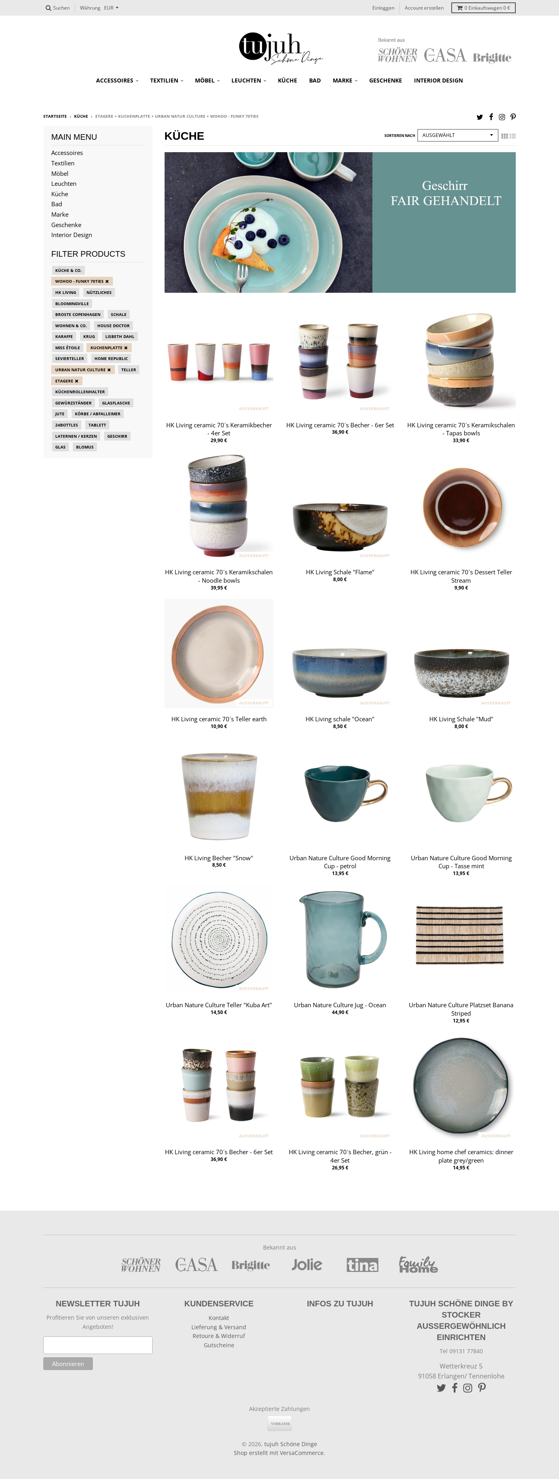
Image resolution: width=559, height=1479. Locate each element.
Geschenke (385, 80)
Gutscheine (219, 1345)
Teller (128, 369)
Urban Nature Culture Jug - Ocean (340, 1005)
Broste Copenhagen (78, 314)
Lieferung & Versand (218, 1327)
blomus (85, 447)
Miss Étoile (67, 347)
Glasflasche (116, 403)
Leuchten (246, 80)
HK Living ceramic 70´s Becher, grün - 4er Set (340, 1156)
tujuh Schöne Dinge (290, 1444)
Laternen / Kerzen (76, 436)
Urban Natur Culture (80, 369)
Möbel (205, 80)
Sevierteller (69, 358)
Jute (59, 414)
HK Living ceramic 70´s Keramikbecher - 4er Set (219, 429)
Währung (90, 7)
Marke (342, 80)
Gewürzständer (73, 403)
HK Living (65, 292)
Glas (60, 447)
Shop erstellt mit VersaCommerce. (279, 1453)
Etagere (64, 381)
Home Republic (111, 358)
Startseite (55, 116)
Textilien (164, 80)
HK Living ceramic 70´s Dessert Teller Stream (461, 576)
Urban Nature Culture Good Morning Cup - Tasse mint (461, 862)
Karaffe (64, 336)
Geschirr (117, 436)
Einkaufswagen (483, 7)
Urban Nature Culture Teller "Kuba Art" (219, 1005)
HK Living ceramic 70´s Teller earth (219, 719)
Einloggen (383, 7)
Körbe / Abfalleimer (98, 414)
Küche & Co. (68, 270)
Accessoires (114, 80)
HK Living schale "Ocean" (340, 719)
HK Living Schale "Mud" (461, 719)
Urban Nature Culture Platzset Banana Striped (461, 1009)
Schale (119, 314)
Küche (287, 80)
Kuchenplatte (106, 347)
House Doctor (113, 325)
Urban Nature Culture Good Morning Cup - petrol (340, 862)
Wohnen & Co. (71, 325)
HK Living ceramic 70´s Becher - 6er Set (340, 425)
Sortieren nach (399, 135)
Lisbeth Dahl (120, 336)
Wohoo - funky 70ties (79, 281)
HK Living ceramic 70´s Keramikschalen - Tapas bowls (461, 429)
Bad (315, 80)
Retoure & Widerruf (219, 1336)
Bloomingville (72, 303)
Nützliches (99, 292)
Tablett (97, 425)
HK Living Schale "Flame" (340, 572)
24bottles (66, 425)
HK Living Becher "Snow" (219, 858)
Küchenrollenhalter (80, 391)
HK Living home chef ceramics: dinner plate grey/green (461, 1156)
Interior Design (438, 80)
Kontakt (219, 1318)
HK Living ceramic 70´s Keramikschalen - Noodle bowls (219, 576)
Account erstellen (424, 7)
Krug (89, 336)
